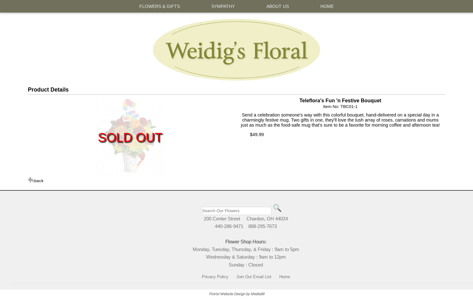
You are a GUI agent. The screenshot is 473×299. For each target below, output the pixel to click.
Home (284, 276)
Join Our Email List (253, 276)
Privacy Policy (215, 276)
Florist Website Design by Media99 (236, 293)
